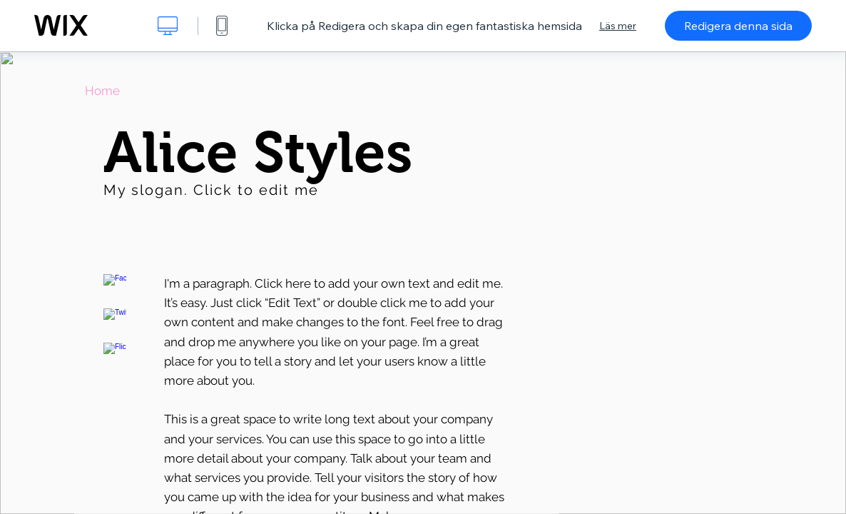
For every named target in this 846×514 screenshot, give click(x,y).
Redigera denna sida (738, 26)
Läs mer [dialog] (617, 25)
